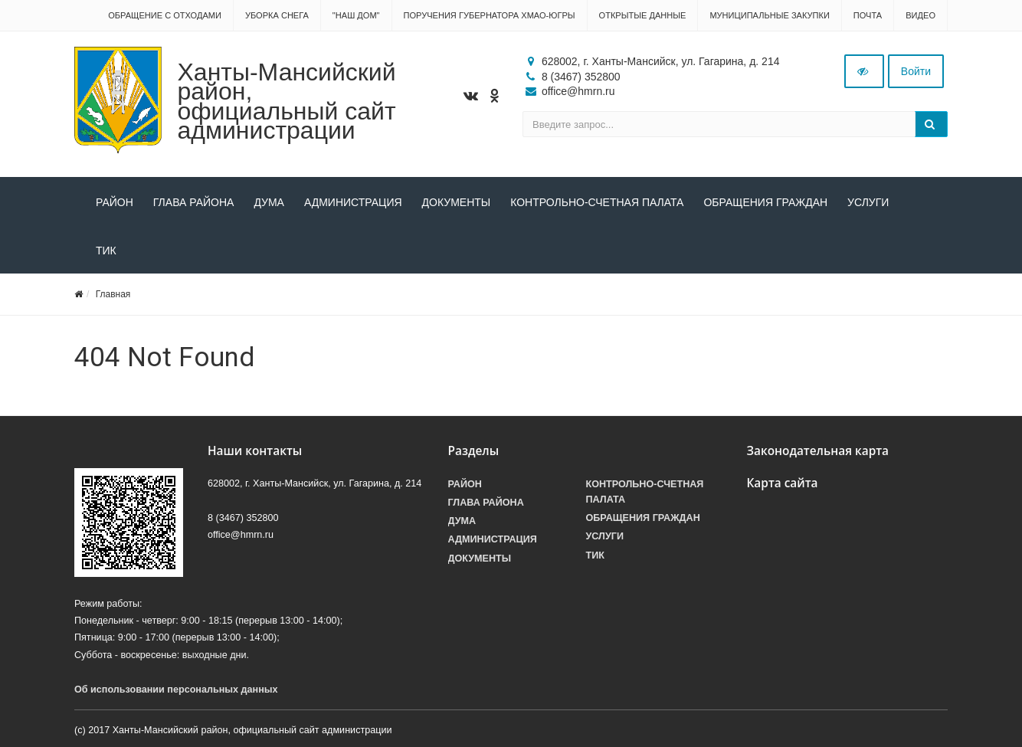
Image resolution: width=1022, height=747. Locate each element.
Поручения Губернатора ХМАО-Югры (489, 15)
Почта (867, 15)
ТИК (106, 250)
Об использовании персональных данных (176, 689)
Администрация (353, 202)
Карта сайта (782, 483)
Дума (269, 202)
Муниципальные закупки (769, 15)
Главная (113, 294)
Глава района (193, 202)
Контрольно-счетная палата (596, 202)
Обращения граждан (765, 202)
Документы (456, 202)
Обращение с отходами (164, 15)
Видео (920, 15)
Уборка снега (277, 15)
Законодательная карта (818, 451)
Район (114, 202)
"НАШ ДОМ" (356, 15)
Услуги (868, 202)
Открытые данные (642, 15)
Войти (916, 71)
